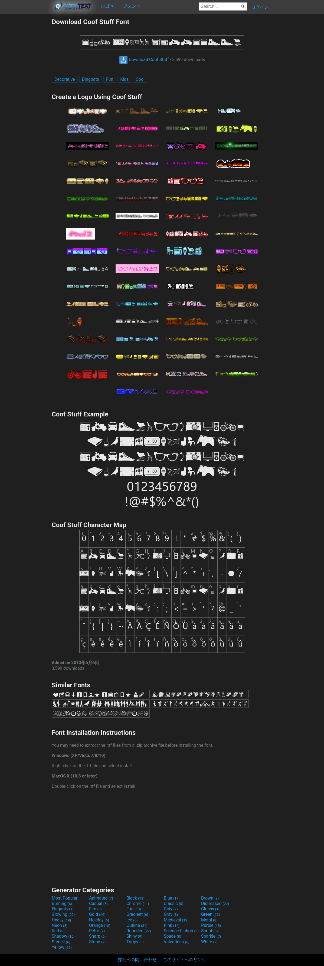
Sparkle (211, 936)
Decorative (64, 79)
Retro (97, 930)
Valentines (176, 941)
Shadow (63, 936)
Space (172, 936)
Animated (101, 898)
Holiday (99, 920)
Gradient (137, 914)
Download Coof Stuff (144, 59)
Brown (210, 898)
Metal (209, 920)
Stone (97, 941)
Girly (171, 908)
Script (209, 930)
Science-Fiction (181, 930)
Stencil (61, 941)
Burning (62, 903)
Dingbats (90, 79)
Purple (211, 925)
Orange (99, 925)
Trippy (135, 941)
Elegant (63, 908)
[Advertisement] (25, 99)
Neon (59, 925)
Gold (97, 914)
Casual (98, 903)
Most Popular (65, 898)
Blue (172, 898)
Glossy (211, 908)
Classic (173, 903)
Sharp (97, 936)
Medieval (176, 920)
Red (59, 930)
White (209, 941)
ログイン (260, 7)
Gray (171, 914)
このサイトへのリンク (184, 959)
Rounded (138, 930)
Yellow (62, 947)
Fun (109, 79)
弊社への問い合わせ (137, 959)
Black (135, 898)
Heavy (61, 920)
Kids (124, 79)
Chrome (137, 903)
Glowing (63, 914)
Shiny (134, 936)
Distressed (215, 903)
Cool (140, 79)
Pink (172, 925)
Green (210, 914)
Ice (132, 920)
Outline (137, 925)
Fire (95, 908)
